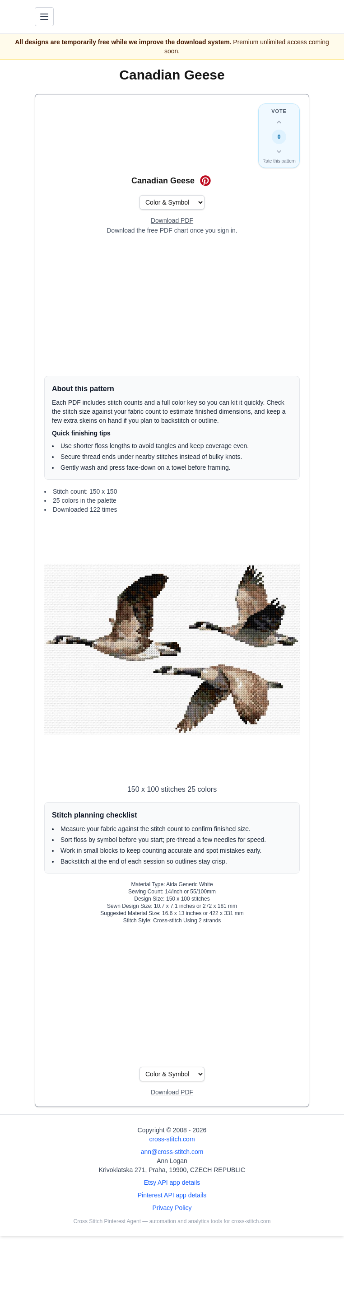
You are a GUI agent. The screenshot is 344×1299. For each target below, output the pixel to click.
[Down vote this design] (279, 151)
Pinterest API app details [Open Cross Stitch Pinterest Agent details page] (172, 1195)
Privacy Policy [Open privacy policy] (171, 1207)
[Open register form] (172, 221)
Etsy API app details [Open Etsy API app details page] (172, 1182)
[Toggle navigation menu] (44, 16)
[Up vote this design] (279, 122)
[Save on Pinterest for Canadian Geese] (205, 180)
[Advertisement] (172, 305)
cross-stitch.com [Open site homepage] (172, 1139)
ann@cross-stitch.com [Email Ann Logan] (172, 1151)
